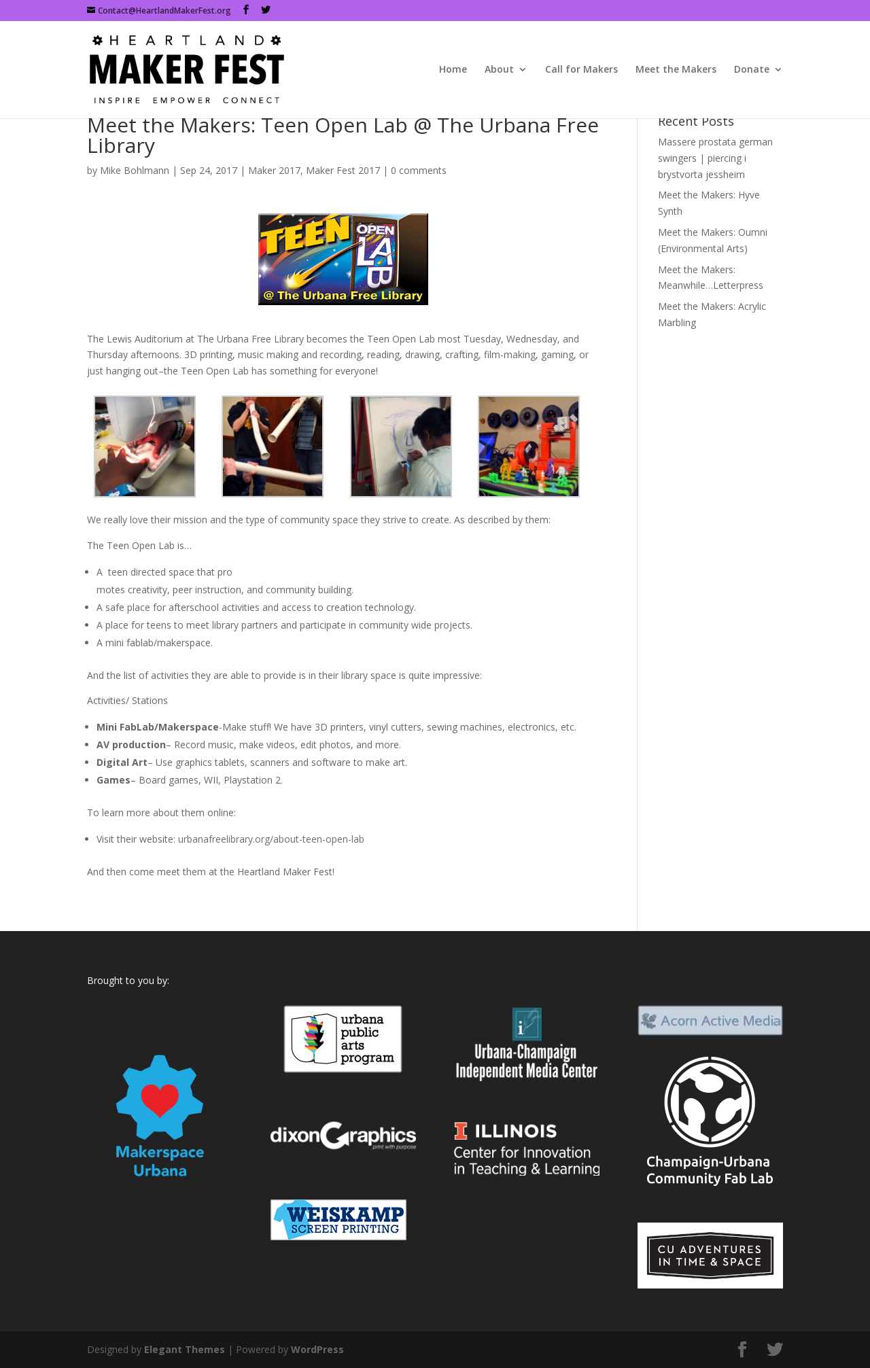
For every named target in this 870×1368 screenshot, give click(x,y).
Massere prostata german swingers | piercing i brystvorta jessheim (715, 158)
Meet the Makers (676, 70)
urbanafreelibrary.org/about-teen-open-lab (271, 838)
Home (453, 70)
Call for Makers (581, 70)
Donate (751, 70)
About (499, 70)
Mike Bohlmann (134, 170)
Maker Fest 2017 (343, 170)
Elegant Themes (184, 1349)
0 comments (419, 170)
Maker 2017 (274, 170)
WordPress (317, 1349)
